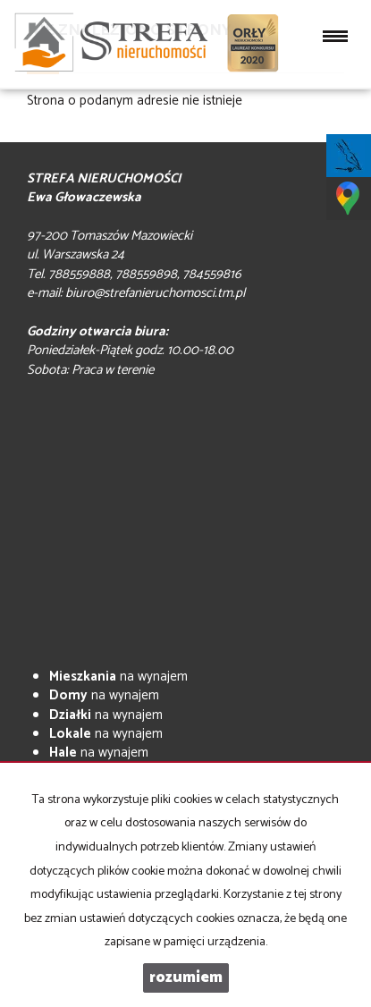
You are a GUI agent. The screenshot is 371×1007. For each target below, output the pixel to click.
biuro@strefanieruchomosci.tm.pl (155, 293)
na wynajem (118, 676)
